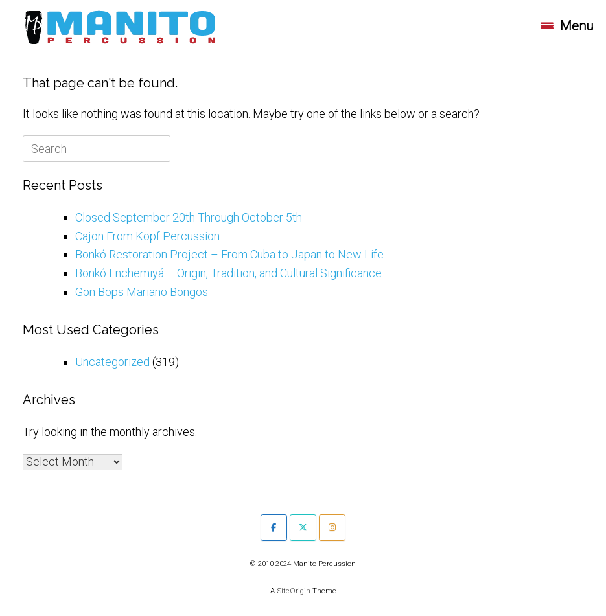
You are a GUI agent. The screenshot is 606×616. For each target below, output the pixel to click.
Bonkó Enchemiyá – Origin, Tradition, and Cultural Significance (228, 273)
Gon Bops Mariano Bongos (141, 292)
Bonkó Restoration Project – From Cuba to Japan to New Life (229, 254)
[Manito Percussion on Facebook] (274, 527)
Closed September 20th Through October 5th (188, 217)
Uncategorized (112, 362)
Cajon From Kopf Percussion (147, 236)
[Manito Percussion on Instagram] (332, 527)
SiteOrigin (293, 590)
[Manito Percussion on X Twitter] (303, 527)
